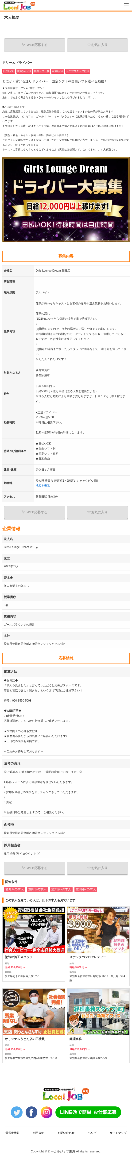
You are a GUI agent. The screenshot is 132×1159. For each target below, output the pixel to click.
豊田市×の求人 (86, 889)
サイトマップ (118, 1137)
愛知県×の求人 (61, 889)
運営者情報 (12, 1137)
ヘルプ (92, 1137)
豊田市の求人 (37, 889)
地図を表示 (43, 485)
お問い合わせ (66, 1137)
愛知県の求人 (14, 889)
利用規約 (38, 1137)
